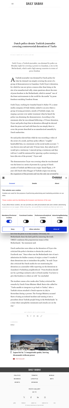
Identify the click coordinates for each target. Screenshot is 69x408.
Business (17, 379)
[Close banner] (66, 177)
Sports (17, 382)
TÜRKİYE (34, 375)
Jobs (14, 402)
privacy (24, 402)
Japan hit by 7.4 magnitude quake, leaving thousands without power (31, 354)
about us (33, 402)
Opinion (34, 382)
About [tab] (57, 183)
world (12, 324)
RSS (54, 402)
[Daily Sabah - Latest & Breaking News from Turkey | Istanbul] (34, 3)
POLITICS (17, 375)
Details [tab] (34, 183)
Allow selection (34, 229)
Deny (12, 229)
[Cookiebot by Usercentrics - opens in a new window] (53, 177)
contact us (45, 402)
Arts (52, 379)
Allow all (56, 229)
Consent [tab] (12, 183)
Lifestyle (34, 379)
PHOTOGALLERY (20, 359)
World (51, 375)
